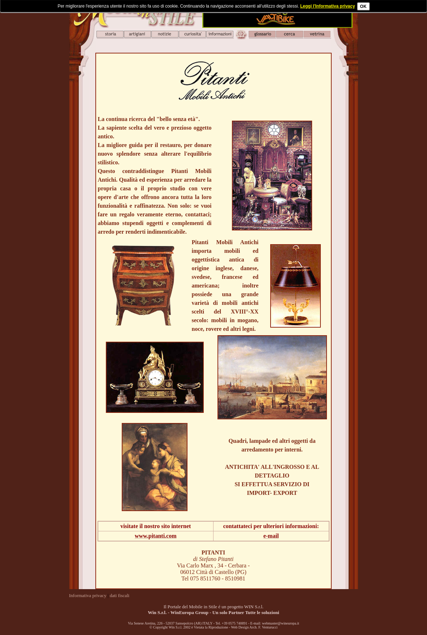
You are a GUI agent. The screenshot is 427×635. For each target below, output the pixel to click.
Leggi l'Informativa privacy (327, 6)
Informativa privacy (88, 595)
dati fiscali (120, 595)
